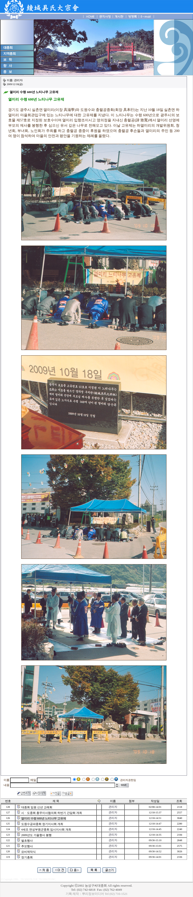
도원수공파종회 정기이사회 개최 (42, 824)
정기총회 (27, 857)
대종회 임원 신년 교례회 (36, 807)
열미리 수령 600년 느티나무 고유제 (43, 818)
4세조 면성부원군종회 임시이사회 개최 (46, 829)
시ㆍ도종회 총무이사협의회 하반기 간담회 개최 (51, 813)
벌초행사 (27, 840)
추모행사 (27, 846)
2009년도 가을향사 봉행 (36, 835)
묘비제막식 (28, 851)
